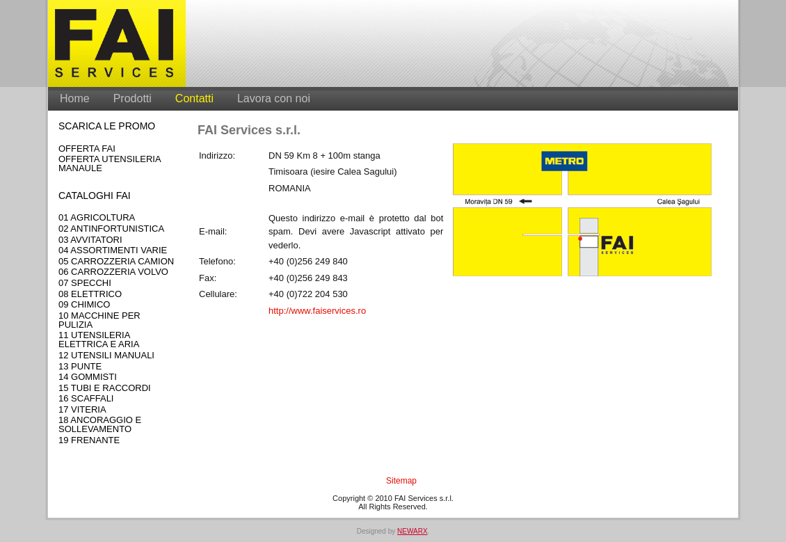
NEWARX (412, 531)
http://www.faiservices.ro (317, 310)
